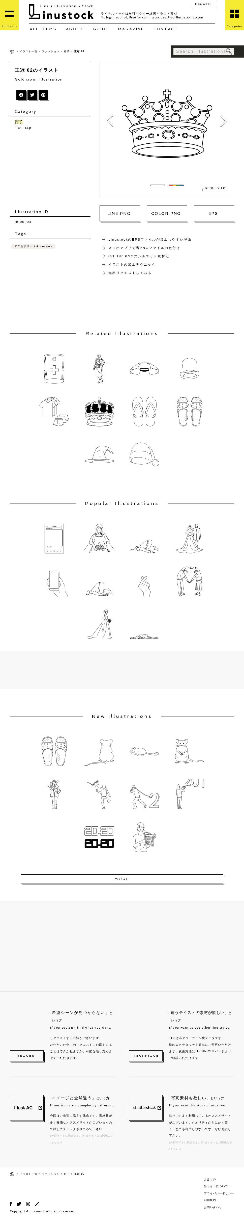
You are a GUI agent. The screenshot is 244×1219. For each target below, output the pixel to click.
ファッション (51, 51)
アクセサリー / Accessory (33, 246)
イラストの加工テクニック (132, 264)
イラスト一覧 (29, 51)
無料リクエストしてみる (130, 273)
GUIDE (101, 29)
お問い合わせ (213, 1207)
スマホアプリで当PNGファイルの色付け (144, 248)
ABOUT (75, 29)
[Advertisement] (52, 169)
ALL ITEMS (43, 29)
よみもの (210, 1179)
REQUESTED (215, 188)
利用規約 (210, 1200)
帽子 (67, 51)
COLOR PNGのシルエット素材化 (138, 256)
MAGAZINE (131, 29)
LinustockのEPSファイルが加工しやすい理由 (150, 239)
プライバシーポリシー (219, 1193)
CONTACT (166, 29)
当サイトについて (216, 1186)
